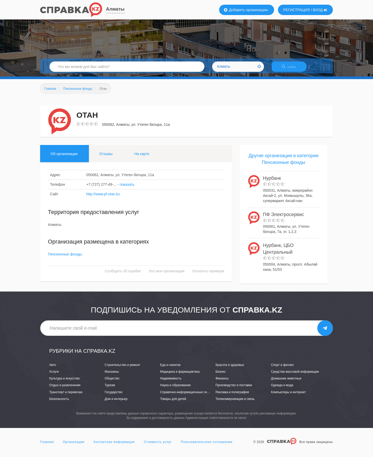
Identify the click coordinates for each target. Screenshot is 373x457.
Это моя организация (166, 274)
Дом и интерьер (116, 402)
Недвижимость (171, 382)
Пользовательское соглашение (207, 445)
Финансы (222, 382)
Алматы (115, 9)
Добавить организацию (246, 10)
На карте (141, 157)
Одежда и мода (282, 388)
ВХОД (320, 10)
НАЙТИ (291, 68)
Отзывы (105, 157)
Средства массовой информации (295, 375)
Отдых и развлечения (64, 388)
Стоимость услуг (158, 445)
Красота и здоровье (230, 368)
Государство (114, 395)
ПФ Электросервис (283, 217)
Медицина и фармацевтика (180, 375)
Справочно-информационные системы (188, 395)
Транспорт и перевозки (65, 395)
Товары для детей (173, 402)
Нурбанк (272, 181)
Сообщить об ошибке (123, 274)
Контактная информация (114, 445)
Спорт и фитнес (282, 368)
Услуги (54, 375)
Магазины (112, 375)
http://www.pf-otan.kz (103, 197)
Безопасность (59, 402)
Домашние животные (286, 382)
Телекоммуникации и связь (235, 402)
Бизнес (221, 375)
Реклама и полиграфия (232, 395)
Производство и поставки (234, 388)
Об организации (64, 157)
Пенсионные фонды (65, 257)
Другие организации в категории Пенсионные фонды (283, 162)
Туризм (110, 388)
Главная (47, 445)
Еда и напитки (170, 368)
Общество (112, 382)
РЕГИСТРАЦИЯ (296, 10)
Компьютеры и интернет (288, 395)
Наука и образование (175, 388)
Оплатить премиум (208, 274)
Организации (74, 445)
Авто (52, 368)
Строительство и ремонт (122, 368)
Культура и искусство (64, 382)
